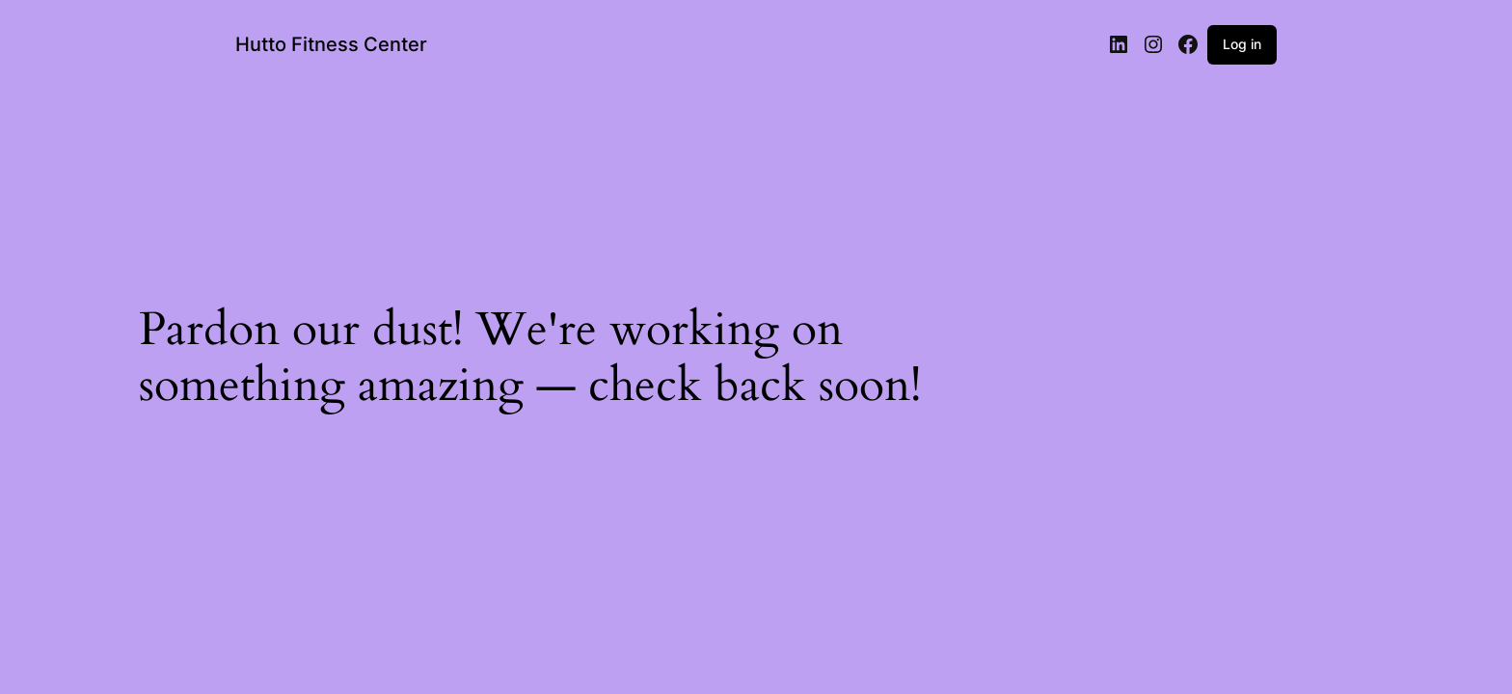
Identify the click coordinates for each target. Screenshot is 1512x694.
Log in (1242, 44)
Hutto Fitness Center (331, 44)
